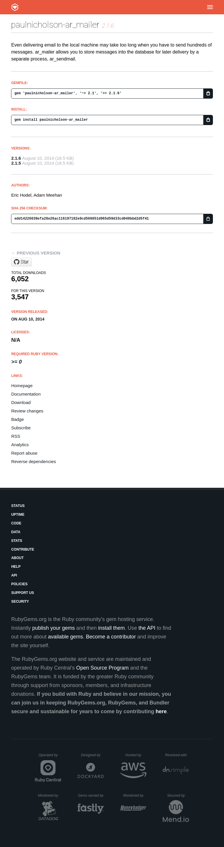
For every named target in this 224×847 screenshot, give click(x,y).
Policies (19, 584)
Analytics (20, 444)
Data (15, 532)
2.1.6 (16, 158)
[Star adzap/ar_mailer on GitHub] (21, 262)
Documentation (26, 394)
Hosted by (135, 755)
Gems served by (91, 795)
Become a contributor (111, 637)
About (17, 558)
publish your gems (53, 628)
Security (20, 601)
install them (111, 628)
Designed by (92, 755)
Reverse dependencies (33, 461)
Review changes (27, 410)
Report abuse (24, 453)
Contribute (22, 549)
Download (21, 402)
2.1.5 (16, 163)
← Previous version (35, 252)
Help (15, 567)
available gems (65, 637)
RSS (15, 436)
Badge (17, 419)
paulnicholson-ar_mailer (55, 24)
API (14, 575)
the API (147, 628)
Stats (16, 541)
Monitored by (49, 795)
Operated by (49, 757)
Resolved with (177, 755)
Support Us (22, 593)
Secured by (178, 795)
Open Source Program (102, 668)
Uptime (17, 515)
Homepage (21, 385)
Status (17, 506)
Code (16, 523)
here (161, 711)
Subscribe (21, 427)
